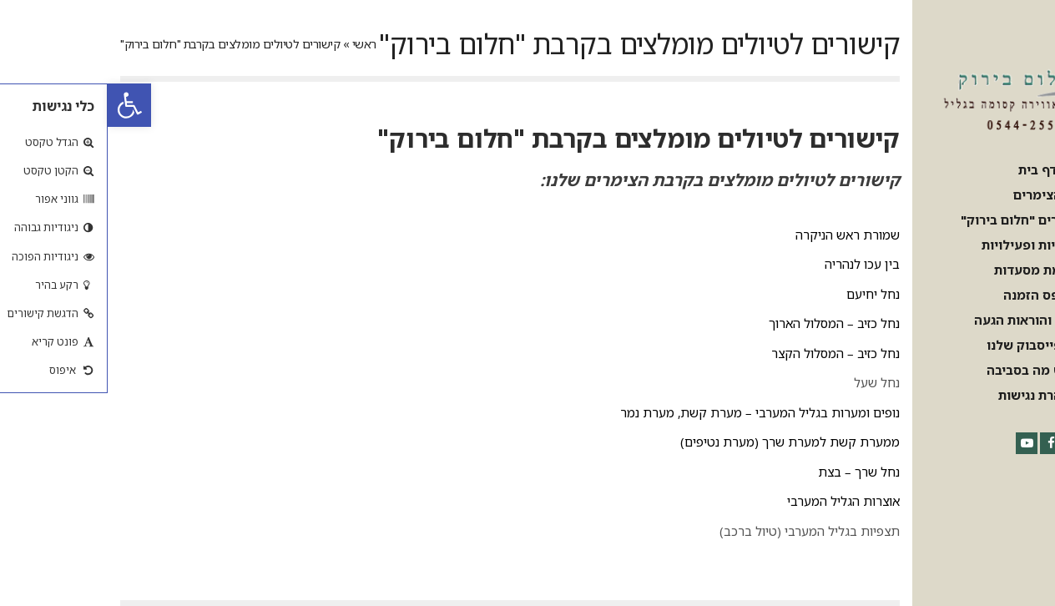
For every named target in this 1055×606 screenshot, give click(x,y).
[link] (21, 105)
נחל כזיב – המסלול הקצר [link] (728, 353)
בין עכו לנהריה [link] (754, 263)
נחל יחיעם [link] (765, 293)
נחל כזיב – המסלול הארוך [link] (726, 323)
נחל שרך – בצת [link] (751, 471)
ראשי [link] (257, 44)
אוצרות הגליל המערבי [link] (735, 500)
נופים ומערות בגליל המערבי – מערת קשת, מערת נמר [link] (652, 412)
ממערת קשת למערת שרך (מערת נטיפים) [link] (682, 441)
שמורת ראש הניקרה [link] (740, 234)
